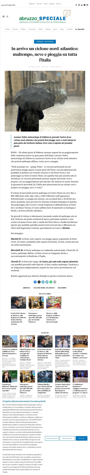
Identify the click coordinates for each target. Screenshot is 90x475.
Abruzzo (26, 288)
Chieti (45, 4)
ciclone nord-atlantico (44, 288)
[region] (45, 436)
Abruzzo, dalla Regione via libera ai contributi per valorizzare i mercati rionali (53, 317)
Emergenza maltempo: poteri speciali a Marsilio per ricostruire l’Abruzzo (35, 317)
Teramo (58, 4)
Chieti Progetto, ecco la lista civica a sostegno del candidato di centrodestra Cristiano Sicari (27, 354)
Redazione (44, 67)
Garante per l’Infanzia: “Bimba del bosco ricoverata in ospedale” (9, 387)
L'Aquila (51, 4)
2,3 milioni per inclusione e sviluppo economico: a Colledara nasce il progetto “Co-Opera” (80, 388)
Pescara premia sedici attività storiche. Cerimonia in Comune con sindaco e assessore (80, 353)
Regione (31, 4)
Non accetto (67, 438)
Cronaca (40, 41)
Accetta (81, 438)
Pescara (39, 4)
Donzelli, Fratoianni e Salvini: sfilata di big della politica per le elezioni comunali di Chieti (62, 353)
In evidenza (48, 41)
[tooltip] (76, 5)
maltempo (62, 288)
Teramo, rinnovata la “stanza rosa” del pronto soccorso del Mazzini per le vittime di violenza (62, 388)
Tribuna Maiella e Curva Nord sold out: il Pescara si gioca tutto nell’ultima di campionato (44, 388)
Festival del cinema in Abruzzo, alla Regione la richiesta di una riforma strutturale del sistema (18, 318)
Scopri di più (51, 438)
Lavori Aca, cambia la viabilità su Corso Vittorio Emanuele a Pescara (9, 352)
